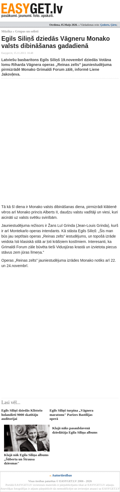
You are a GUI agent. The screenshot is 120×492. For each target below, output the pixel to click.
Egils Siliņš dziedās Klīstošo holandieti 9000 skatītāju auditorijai (22, 414)
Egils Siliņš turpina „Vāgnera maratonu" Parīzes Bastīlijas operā (71, 414)
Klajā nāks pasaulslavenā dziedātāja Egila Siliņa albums (75, 430)
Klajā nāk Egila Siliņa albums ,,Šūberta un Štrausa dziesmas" (26, 459)
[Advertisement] (60, 141)
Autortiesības (62, 475)
